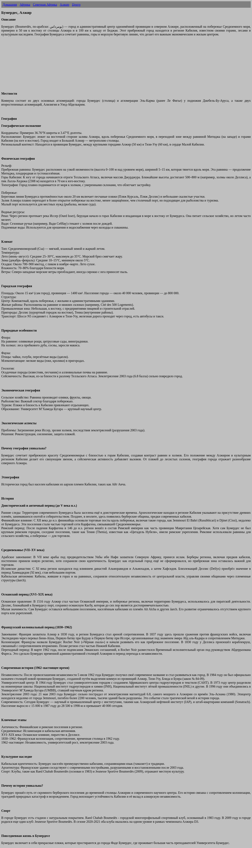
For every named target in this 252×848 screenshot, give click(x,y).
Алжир (64, 4)
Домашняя (10, 4)
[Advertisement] (97, 65)
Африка (25, 4)
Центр (76, 4)
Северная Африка (45, 4)
